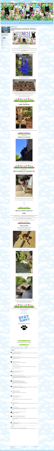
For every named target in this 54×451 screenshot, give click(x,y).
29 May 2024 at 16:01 (16, 395)
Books (45, 25)
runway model (19, 348)
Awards (52, 25)
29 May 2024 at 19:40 (16, 402)
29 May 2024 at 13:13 (20, 380)
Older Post (36, 446)
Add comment (12, 426)
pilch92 (13, 402)
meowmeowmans (14, 356)
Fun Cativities (41, 25)
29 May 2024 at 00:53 (19, 356)
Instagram (2, 42)
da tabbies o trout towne (15, 380)
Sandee (13, 395)
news (13, 348)
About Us (12, 25)
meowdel (12, 348)
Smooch (22, 348)
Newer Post (12, 446)
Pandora (15, 348)
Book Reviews (23, 25)
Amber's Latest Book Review (24, 313)
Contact (16, 25)
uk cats (27, 348)
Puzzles (19, 25)
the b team (25, 348)
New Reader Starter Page (7, 25)
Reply (13, 354)
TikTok (2, 43)
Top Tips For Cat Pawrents (35, 25)
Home (2, 25)
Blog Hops (48, 25)
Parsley (17, 348)
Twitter (2, 45)
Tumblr (2, 44)
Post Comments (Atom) (16, 448)
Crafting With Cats (28, 25)
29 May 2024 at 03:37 (17, 361)
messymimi (13, 361)
